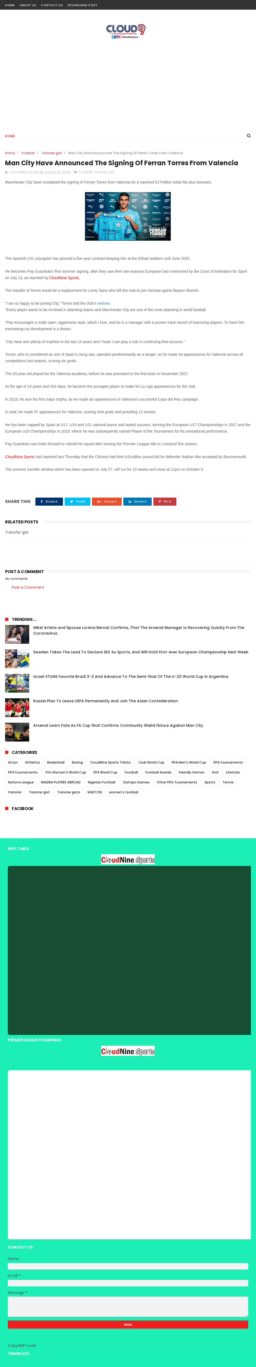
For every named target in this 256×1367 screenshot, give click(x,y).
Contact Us (52, 5)
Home (10, 5)
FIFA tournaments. (23, 772)
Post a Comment (28, 587)
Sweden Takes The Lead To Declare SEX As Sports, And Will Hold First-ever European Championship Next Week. (141, 652)
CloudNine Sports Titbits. (110, 762)
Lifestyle (233, 772)
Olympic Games (136, 782)
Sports (210, 782)
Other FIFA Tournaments (177, 782)
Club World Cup (151, 762)
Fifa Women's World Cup (66, 772)
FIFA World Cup (105, 772)
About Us (28, 5)
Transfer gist (51, 153)
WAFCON (94, 792)
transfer (14, 792)
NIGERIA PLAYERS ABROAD (61, 782)
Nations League (21, 782)
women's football (123, 792)
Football (28, 153)
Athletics (32, 762)
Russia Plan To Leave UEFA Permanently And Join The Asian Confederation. (106, 701)
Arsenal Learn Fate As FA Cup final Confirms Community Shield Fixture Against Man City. (118, 725)
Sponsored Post (82, 5)
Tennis (228, 782)
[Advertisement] (127, 83)
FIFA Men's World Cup (189, 762)
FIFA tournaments (228, 762)
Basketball (56, 762)
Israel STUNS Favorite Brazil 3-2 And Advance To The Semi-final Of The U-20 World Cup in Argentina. (131, 676)
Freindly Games (192, 772)
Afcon (13, 762)
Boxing (77, 762)
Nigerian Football (102, 782)
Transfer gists (68, 792)
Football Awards (158, 772)
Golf (215, 772)
